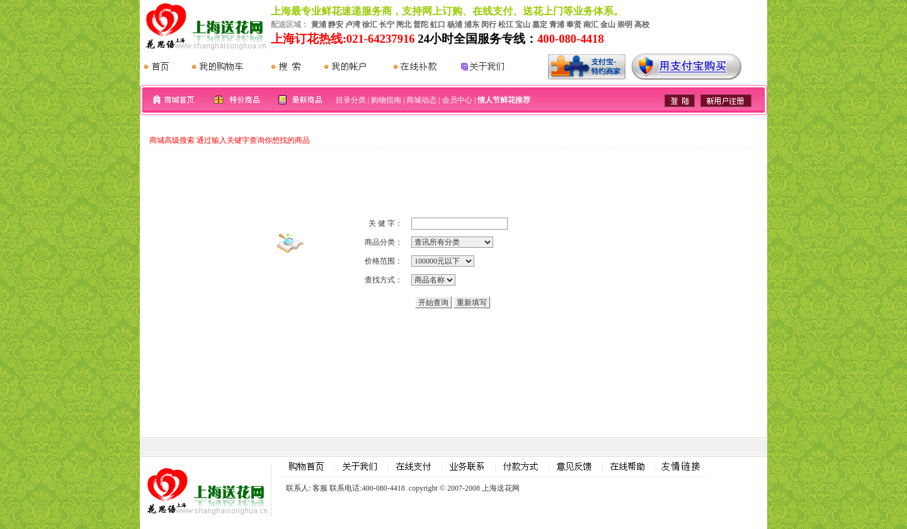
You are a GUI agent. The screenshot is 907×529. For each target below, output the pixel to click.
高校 (641, 24)
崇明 (624, 24)
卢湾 (352, 24)
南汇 (590, 24)
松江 (505, 24)
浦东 (471, 24)
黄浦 (318, 24)
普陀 (420, 24)
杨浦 (454, 24)
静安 (335, 24)
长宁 (386, 24)
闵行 (488, 24)
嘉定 (539, 24)
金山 (607, 24)
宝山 (522, 24)
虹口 (437, 24)
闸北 (403, 24)
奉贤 (573, 24)
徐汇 (369, 24)
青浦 (556, 24)
